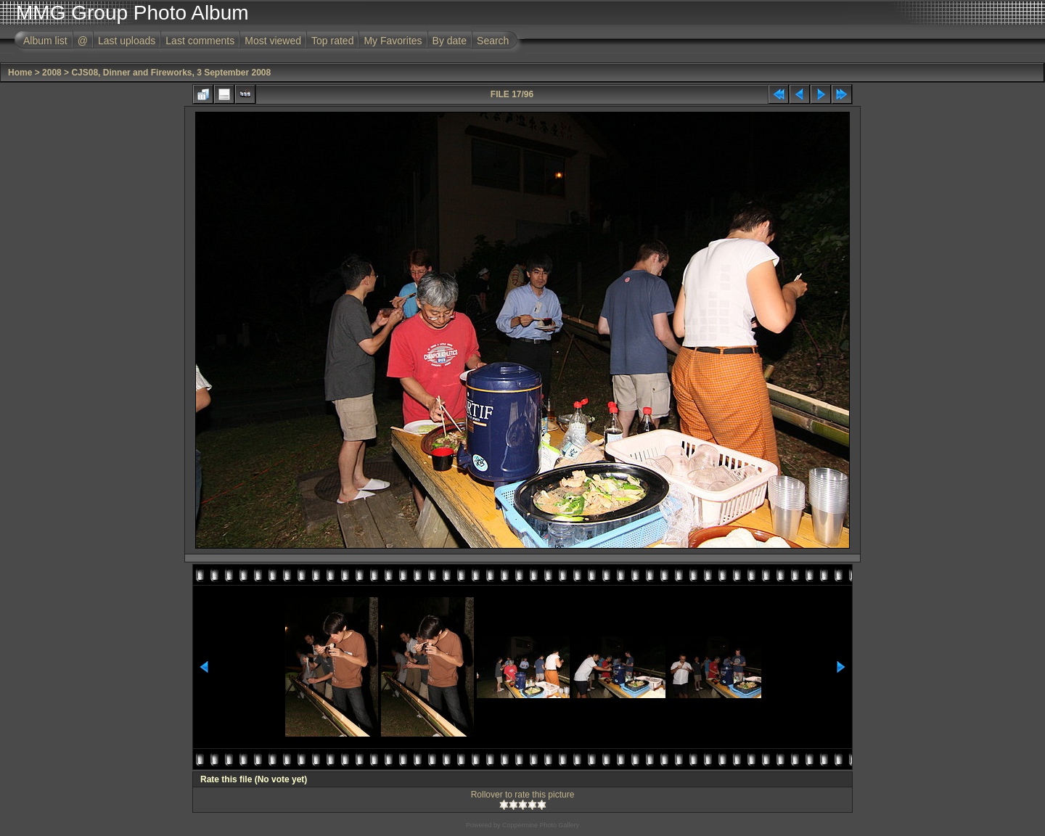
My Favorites (393, 40)
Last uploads (126, 40)
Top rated (332, 40)
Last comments (199, 40)
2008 (52, 72)
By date (450, 40)
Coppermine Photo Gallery (540, 825)
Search (493, 40)
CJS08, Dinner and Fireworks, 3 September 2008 (171, 72)
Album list (45, 40)
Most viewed (273, 40)
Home (20, 72)
